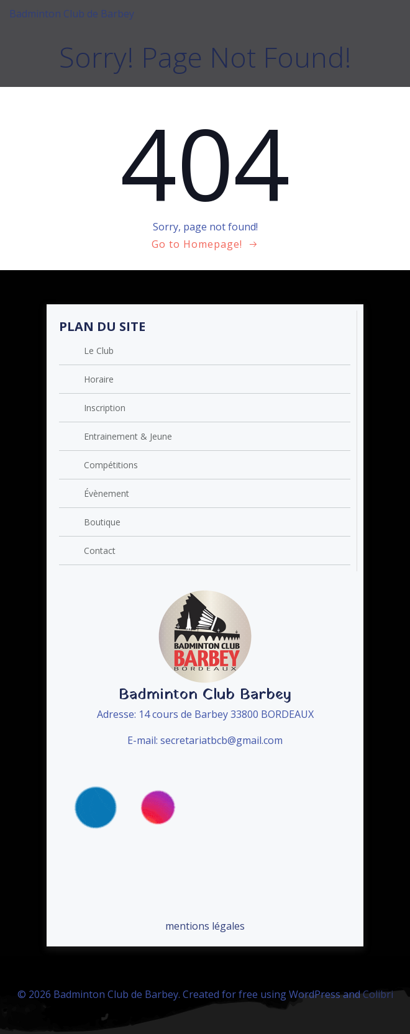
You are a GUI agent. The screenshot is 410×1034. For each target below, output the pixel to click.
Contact (100, 550)
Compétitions (111, 465)
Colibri (378, 994)
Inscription (104, 408)
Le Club (99, 350)
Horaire (99, 379)
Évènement (106, 493)
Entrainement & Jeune (128, 436)
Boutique (102, 522)
